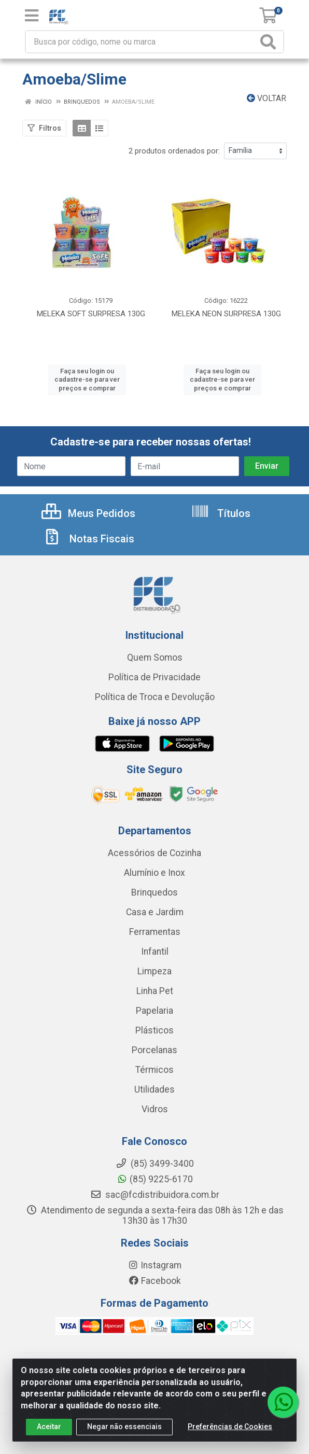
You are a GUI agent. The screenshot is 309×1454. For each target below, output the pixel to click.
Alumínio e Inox (154, 873)
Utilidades (154, 1089)
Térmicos (154, 1070)
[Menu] (31, 15)
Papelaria (154, 1010)
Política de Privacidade (154, 677)
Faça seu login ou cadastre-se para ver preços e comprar (87, 379)
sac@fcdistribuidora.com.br (154, 1195)
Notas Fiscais (88, 539)
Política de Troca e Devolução (155, 697)
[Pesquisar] (270, 41)
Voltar (266, 98)
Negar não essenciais (124, 1429)
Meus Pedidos (88, 513)
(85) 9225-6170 (155, 1179)
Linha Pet (154, 991)
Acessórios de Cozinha (154, 853)
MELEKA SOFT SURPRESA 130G (91, 313)
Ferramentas (154, 932)
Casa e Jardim (155, 912)
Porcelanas (154, 1050)
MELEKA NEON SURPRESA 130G (226, 313)
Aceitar (49, 1429)
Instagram (154, 1265)
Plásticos (154, 1030)
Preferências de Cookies (230, 1429)
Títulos (220, 513)
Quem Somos (154, 657)
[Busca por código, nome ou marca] (142, 41)
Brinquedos (154, 892)
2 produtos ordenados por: (174, 151)
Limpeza (154, 971)
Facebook (154, 1281)
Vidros (155, 1109)
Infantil (154, 951)
